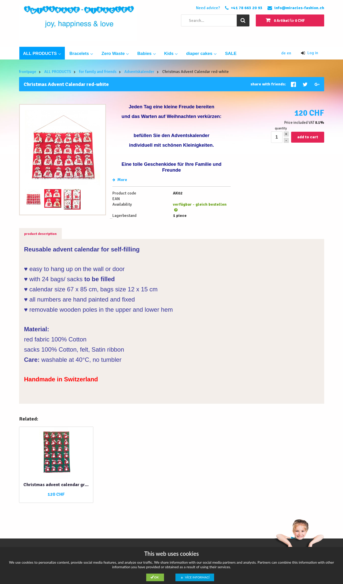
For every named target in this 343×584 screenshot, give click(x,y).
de (284, 53)
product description (40, 234)
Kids (171, 53)
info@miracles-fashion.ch (299, 7)
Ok (156, 577)
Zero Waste (115, 53)
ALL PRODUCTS (42, 53)
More (119, 179)
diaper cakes (201, 53)
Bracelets (81, 53)
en (289, 53)
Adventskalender (139, 71)
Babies (146, 53)
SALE (230, 53)
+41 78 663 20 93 (246, 7)
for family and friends (97, 71)
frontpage (27, 71)
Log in (309, 52)
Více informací (197, 577)
